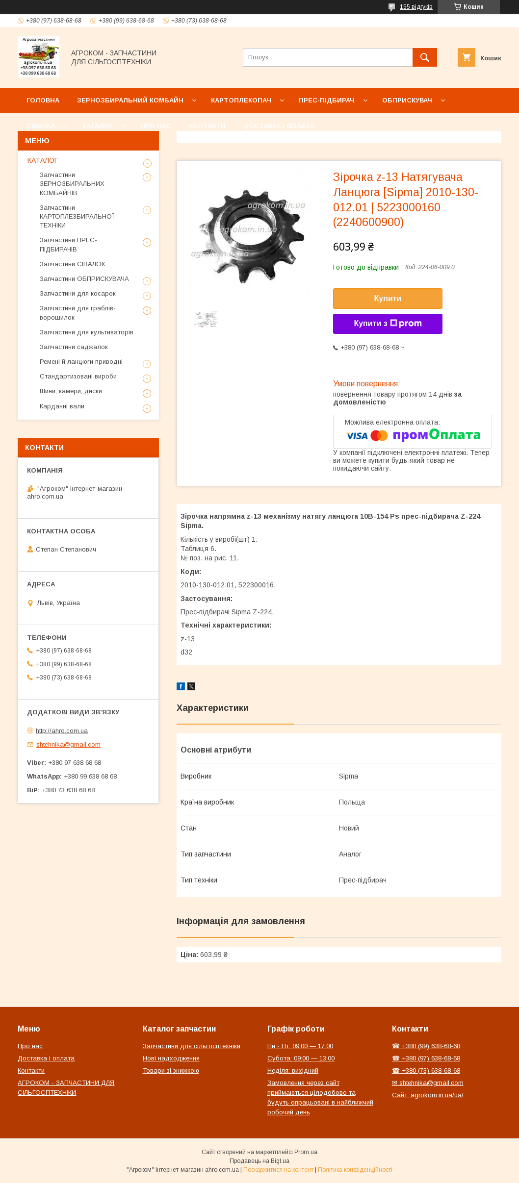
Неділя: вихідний (292, 1070)
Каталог (97, 125)
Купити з (387, 323)
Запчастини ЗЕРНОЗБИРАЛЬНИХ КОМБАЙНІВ (72, 183)
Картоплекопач (241, 100)
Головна (42, 100)
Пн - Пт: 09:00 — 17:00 (300, 1046)
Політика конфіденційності (355, 1169)
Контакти (207, 125)
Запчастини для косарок (78, 293)
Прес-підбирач (327, 100)
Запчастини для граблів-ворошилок (78, 312)
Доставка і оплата (278, 125)
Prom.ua (305, 1152)
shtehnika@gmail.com (68, 744)
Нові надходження (171, 1058)
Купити (388, 298)
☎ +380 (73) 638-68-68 (426, 1070)
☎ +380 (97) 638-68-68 (426, 1058)
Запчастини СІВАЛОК (72, 264)
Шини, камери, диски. (72, 391)
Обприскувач (407, 100)
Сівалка (40, 125)
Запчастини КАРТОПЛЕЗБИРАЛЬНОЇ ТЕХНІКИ (77, 216)
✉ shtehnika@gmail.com (428, 1082)
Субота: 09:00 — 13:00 (301, 1058)
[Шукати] (425, 57)
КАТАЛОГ (42, 160)
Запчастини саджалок (74, 347)
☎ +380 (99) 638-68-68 (426, 1046)
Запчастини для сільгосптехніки (191, 1046)
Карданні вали (62, 406)
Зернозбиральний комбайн (130, 100)
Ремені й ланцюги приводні (81, 361)
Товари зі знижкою (171, 1070)
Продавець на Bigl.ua (259, 1161)
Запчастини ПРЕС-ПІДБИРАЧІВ (68, 244)
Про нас (155, 125)
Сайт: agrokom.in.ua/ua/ (428, 1095)
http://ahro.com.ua (62, 730)
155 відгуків (416, 6)
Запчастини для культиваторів (86, 332)
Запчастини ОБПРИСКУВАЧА (84, 278)
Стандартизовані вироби (78, 376)
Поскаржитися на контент (278, 1169)
